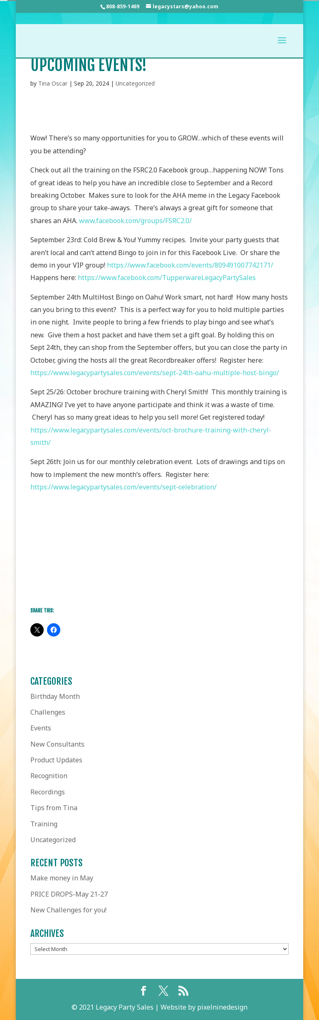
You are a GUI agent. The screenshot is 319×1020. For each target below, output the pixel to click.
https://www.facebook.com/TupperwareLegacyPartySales (167, 277)
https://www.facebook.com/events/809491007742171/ (192, 265)
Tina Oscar (52, 83)
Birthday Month (55, 696)
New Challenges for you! (68, 909)
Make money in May (61, 877)
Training (43, 823)
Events (40, 727)
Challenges (47, 712)
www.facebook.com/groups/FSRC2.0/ (135, 220)
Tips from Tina (53, 807)
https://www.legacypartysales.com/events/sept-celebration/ (123, 487)
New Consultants (57, 744)
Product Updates (56, 759)
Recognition (48, 775)
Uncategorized (135, 83)
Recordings (47, 791)
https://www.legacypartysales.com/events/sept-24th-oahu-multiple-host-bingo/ (154, 372)
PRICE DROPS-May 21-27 (69, 894)
